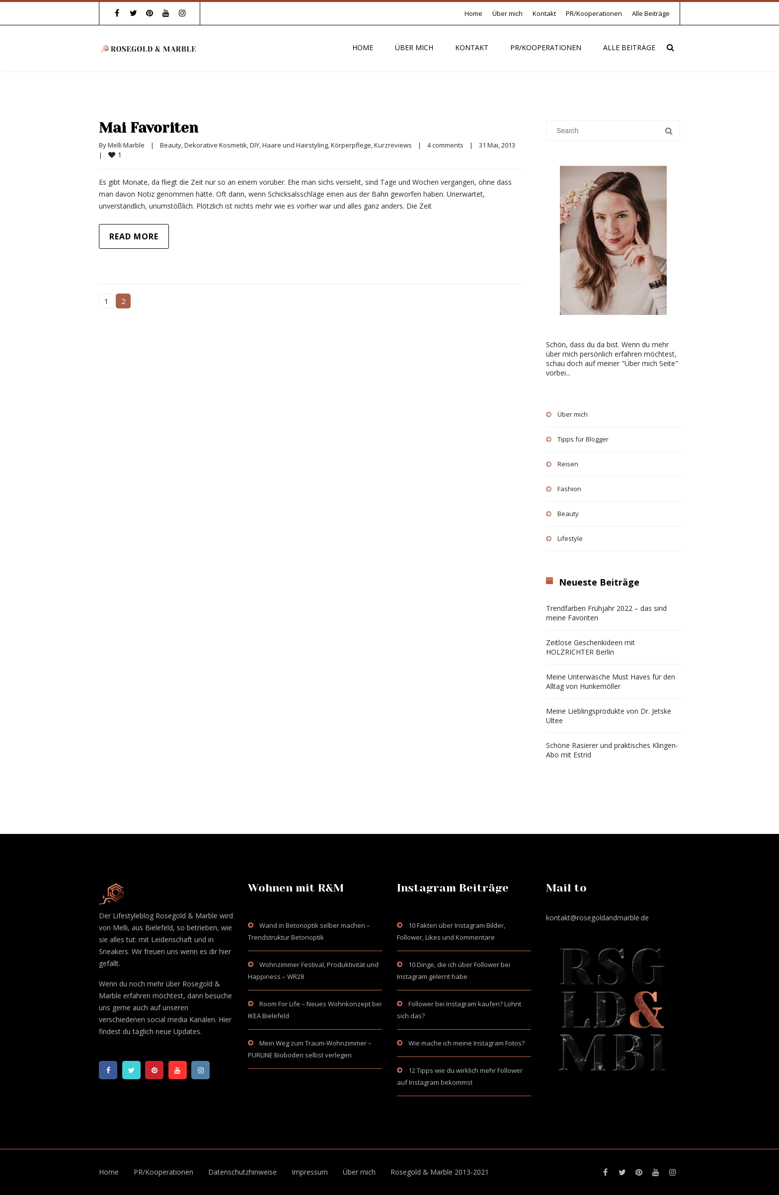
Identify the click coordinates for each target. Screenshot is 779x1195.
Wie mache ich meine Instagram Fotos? (466, 1043)
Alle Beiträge (651, 13)
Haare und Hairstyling (295, 145)
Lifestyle (570, 538)
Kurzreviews (393, 145)
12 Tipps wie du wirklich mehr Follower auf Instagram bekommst (460, 1076)
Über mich (507, 13)
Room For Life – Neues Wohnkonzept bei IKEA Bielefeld (315, 1009)
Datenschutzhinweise (242, 1172)
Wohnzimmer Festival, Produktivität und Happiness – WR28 (313, 970)
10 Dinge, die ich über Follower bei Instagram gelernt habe (453, 970)
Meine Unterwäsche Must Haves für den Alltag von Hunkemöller (610, 681)
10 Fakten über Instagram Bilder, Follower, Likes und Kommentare (451, 931)
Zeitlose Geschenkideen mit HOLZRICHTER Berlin (590, 647)
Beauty (170, 145)
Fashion (569, 488)
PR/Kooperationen (594, 13)
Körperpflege (351, 145)
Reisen (567, 463)
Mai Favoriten (152, 127)
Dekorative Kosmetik (215, 145)
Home (473, 13)
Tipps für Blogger (583, 439)
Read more (133, 236)
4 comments (445, 145)
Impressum (310, 1172)
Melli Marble (126, 145)
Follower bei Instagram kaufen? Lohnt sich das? (459, 1009)
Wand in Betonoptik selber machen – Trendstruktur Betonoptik (309, 931)
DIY (254, 145)
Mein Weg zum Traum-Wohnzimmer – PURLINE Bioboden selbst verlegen (310, 1049)
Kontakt (544, 13)
